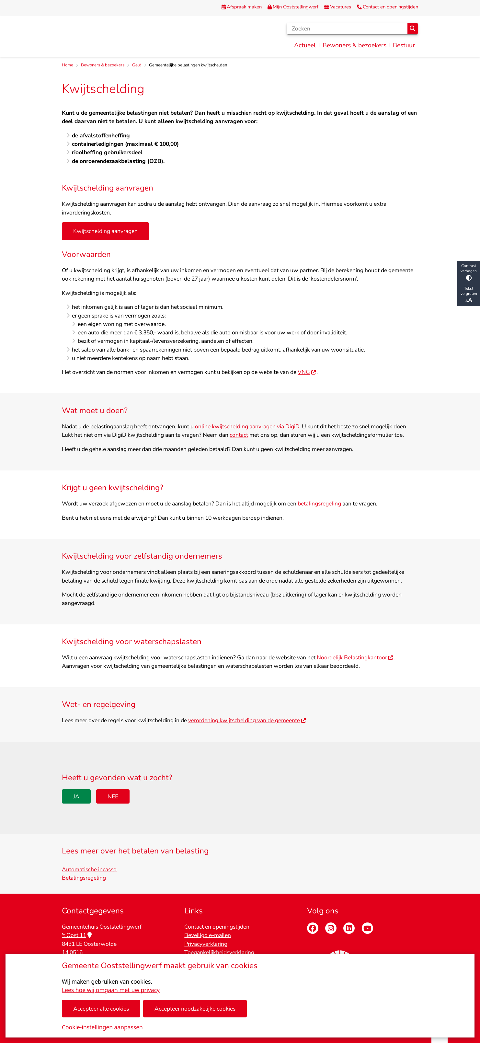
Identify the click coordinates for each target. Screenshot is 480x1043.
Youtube (367, 928)
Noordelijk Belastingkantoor (355, 658)
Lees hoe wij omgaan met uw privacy (111, 990)
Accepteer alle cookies (101, 1009)
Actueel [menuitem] (305, 45)
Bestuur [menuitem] (404, 45)
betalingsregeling (319, 503)
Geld (137, 65)
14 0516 (72, 952)
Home (67, 65)
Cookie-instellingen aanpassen (102, 1027)
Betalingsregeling (84, 878)
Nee (113, 796)
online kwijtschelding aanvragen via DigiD (247, 427)
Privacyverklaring (205, 944)
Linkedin (349, 928)
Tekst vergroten (468, 295)
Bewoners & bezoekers (102, 65)
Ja (76, 796)
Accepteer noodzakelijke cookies (194, 1009)
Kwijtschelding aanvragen (105, 231)
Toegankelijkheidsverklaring (219, 952)
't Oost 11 (77, 935)
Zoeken (412, 28)
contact (239, 435)
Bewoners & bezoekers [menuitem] (354, 45)
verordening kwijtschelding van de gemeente (247, 720)
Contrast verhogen (468, 272)
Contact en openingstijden (216, 927)
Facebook (312, 928)
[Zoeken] (347, 28)
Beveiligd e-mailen (207, 935)
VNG (307, 372)
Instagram (331, 928)
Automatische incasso (89, 869)
